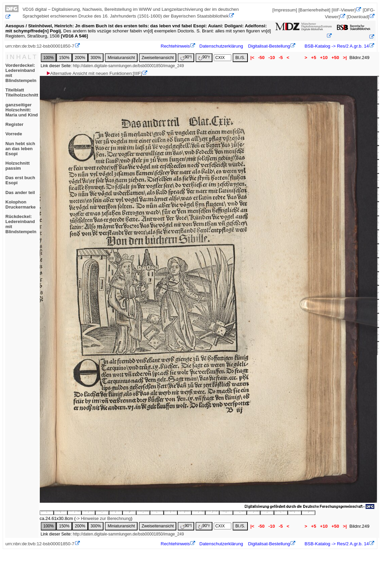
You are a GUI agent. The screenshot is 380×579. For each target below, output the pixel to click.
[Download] (358, 16)
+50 (335, 57)
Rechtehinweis (175, 46)
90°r (204, 57)
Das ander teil (20, 192)
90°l (186, 57)
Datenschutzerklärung (221, 46)
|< (252, 57)
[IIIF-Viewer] (343, 9)
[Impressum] (284, 9)
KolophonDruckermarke (20, 204)
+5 (314, 57)
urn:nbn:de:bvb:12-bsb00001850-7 (40, 46)
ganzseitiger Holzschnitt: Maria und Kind (21, 109)
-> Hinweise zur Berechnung (103, 518)
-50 (261, 57)
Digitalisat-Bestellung (269, 46)
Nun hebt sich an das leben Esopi (20, 148)
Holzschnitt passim (17, 166)
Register (14, 124)
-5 (280, 57)
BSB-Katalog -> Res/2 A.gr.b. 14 (336, 46)
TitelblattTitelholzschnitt (21, 92)
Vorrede (13, 133)
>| (345, 57)
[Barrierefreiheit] (314, 9)
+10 (324, 57)
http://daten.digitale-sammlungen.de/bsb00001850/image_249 (128, 65)
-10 (271, 57)
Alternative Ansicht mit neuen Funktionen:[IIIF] (94, 73)
